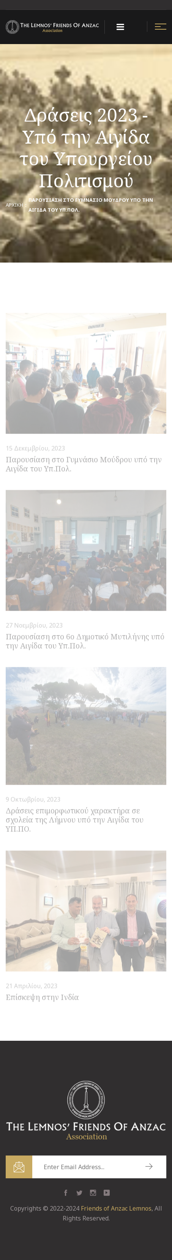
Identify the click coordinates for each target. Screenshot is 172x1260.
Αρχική (14, 204)
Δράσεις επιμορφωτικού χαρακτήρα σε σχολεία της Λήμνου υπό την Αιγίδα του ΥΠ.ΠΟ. (75, 821)
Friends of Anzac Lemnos (116, 1208)
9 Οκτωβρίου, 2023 (33, 800)
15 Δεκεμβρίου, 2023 (35, 449)
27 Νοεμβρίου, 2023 (34, 626)
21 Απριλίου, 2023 (31, 987)
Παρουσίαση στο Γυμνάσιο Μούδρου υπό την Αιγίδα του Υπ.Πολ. (84, 465)
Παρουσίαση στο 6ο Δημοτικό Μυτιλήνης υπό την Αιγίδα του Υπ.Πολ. (85, 642)
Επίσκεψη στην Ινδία (42, 998)
